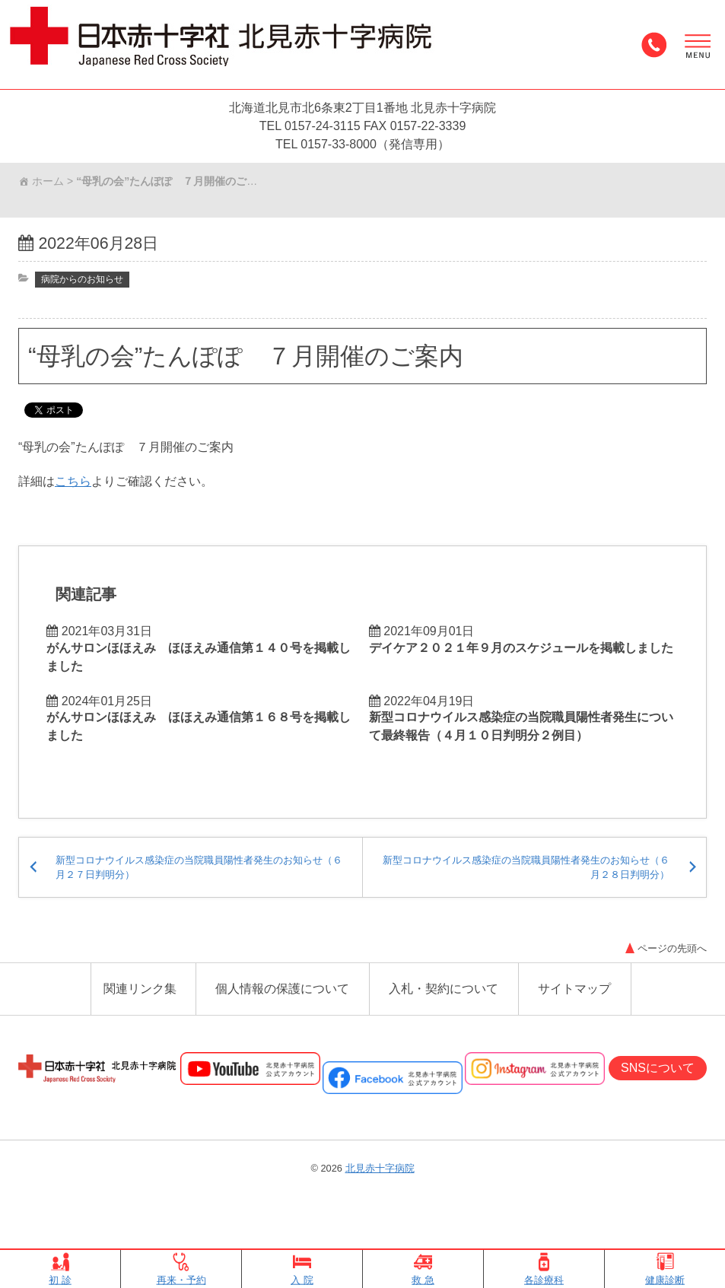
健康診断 (665, 1269)
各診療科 (544, 1269)
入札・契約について (443, 1022)
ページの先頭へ (664, 979)
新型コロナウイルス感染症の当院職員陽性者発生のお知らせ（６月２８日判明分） (529, 892)
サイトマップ (574, 1022)
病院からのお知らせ (86, 283)
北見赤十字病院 (380, 1203)
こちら (73, 491)
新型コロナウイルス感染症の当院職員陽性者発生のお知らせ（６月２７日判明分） (195, 892)
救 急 (423, 1269)
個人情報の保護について (282, 1022)
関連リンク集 (139, 1022)
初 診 (60, 1269)
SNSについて (658, 1102)
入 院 (302, 1269)
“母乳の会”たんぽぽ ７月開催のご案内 (245, 360)
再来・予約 (181, 1269)
